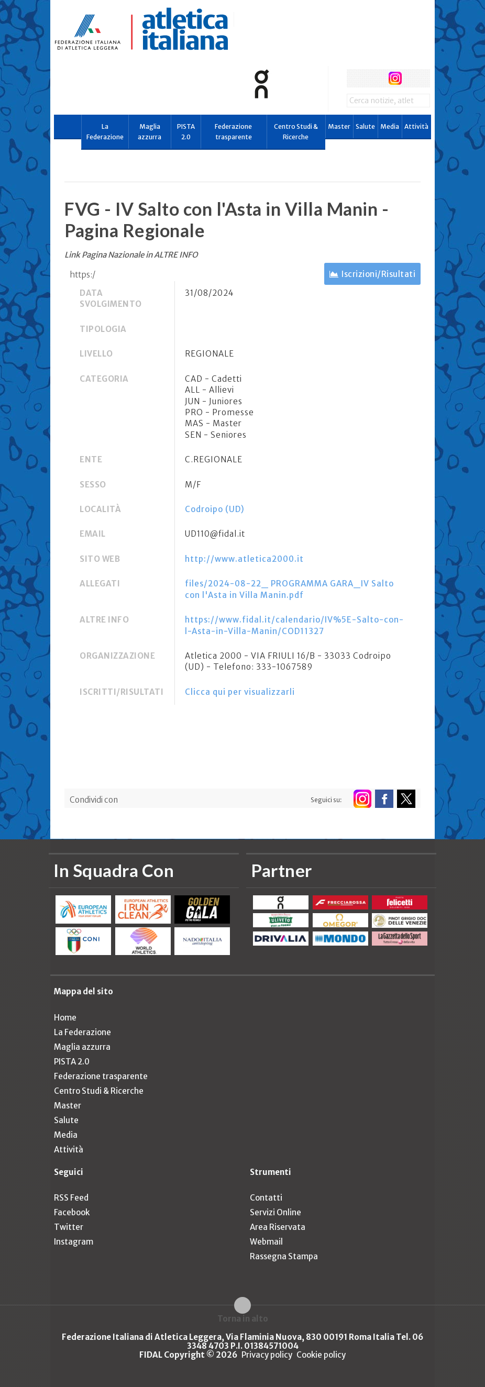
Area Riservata (277, 1227)
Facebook (72, 1212)
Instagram (73, 1242)
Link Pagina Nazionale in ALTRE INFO (130, 255)
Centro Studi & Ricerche (296, 132)
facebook (355, 78)
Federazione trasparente (233, 132)
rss (414, 78)
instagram (395, 78)
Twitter (68, 1227)
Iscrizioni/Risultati (378, 274)
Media (389, 126)
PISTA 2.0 (186, 132)
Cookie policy (321, 1355)
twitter (375, 78)
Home (65, 1018)
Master (339, 126)
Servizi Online (275, 1212)
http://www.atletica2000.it (244, 559)
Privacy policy (266, 1355)
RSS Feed (71, 1198)
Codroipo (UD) (215, 509)
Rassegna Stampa (284, 1256)
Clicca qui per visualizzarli (240, 692)
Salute (365, 126)
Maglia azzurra (149, 132)
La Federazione (105, 132)
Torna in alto (242, 1318)
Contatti (266, 1198)
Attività (416, 126)
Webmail (266, 1242)
